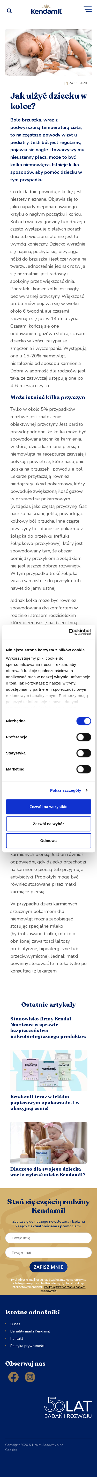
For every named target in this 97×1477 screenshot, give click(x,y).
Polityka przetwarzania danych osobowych (63, 1288)
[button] (88, 9)
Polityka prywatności (27, 1345)
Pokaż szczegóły (65, 790)
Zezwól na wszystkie (49, 806)
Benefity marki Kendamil (30, 1331)
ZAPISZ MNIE (48, 1267)
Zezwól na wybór (48, 824)
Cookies (11, 1450)
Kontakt (16, 1338)
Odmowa (48, 840)
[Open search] (9, 9)
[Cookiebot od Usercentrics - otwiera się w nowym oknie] (69, 632)
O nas (15, 1324)
